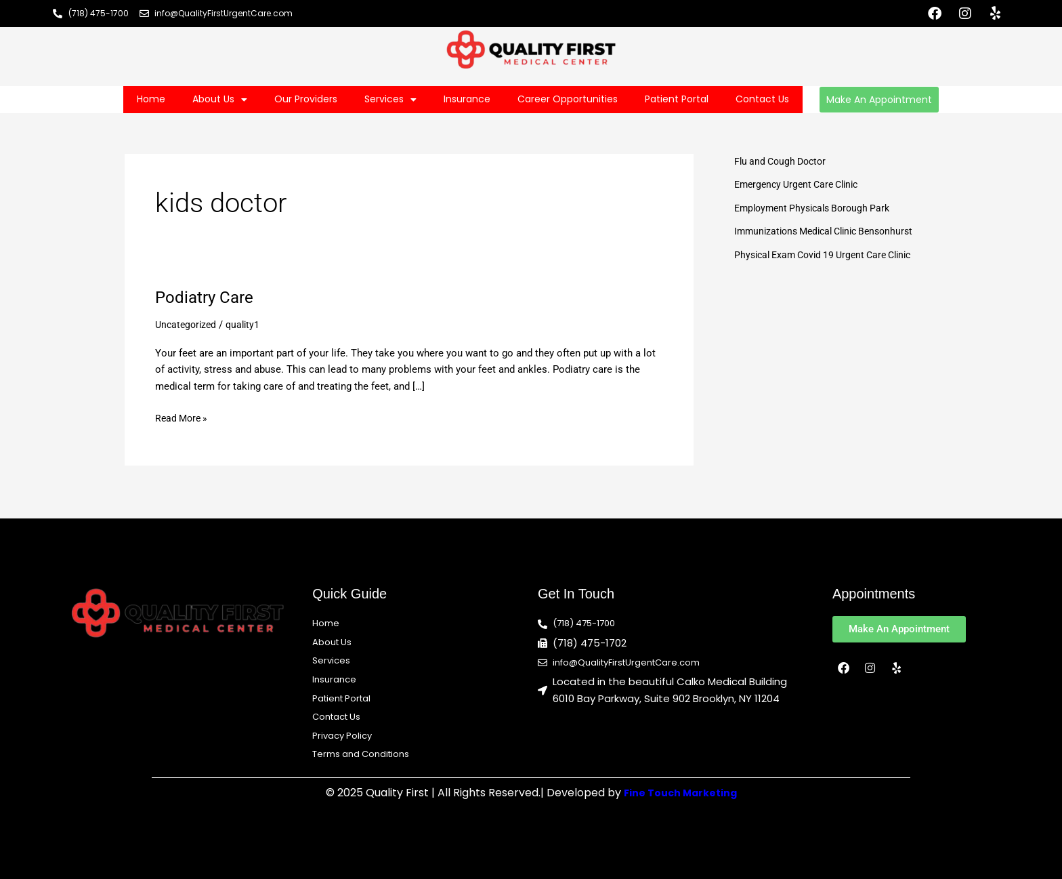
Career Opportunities (567, 99)
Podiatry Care (208, 297)
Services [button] (390, 99)
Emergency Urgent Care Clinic (801, 184)
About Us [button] (219, 99)
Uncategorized (187, 325)
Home (151, 99)
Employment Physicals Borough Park (817, 208)
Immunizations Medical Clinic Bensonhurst (831, 231)
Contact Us (762, 99)
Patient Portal (676, 99)
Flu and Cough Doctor (783, 161)
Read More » (183, 417)
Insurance (467, 99)
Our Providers (305, 99)
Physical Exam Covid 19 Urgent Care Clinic (830, 255)
